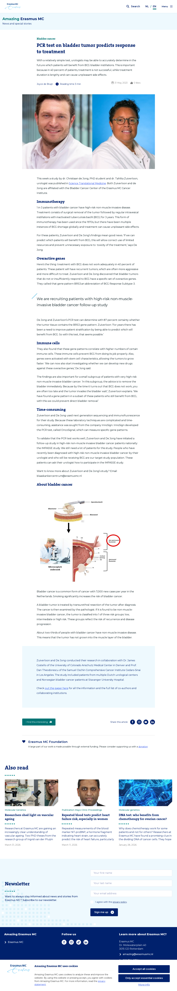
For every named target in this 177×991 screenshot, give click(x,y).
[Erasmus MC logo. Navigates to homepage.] (14, 6)
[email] (131, 873)
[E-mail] (145, 722)
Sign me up (104, 912)
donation (143, 746)
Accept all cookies (144, 969)
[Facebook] (132, 722)
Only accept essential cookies (144, 978)
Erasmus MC (13, 942)
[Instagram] (139, 722)
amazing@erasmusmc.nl (136, 954)
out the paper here (56, 688)
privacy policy (120, 902)
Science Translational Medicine (87, 183)
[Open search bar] (133, 6)
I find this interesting (39, 722)
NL (147, 6)
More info (144, 984)
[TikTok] (78, 942)
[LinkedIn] (152, 722)
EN (154, 6)
